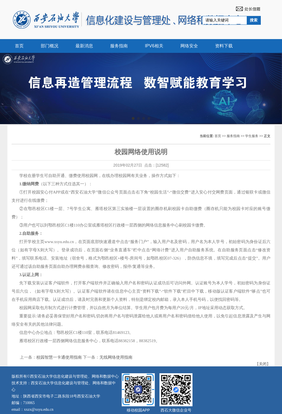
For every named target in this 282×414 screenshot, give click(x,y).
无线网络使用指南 (115, 357)
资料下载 (224, 45)
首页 (19, 45)
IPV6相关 (154, 45)
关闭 (263, 364)
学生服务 (251, 136)
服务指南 (119, 45)
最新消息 (84, 45)
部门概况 (49, 45)
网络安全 (189, 45)
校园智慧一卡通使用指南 (59, 357)
